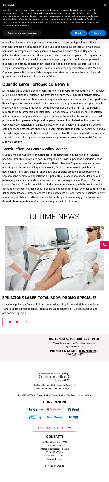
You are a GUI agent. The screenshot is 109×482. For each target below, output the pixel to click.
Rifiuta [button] (78, 33)
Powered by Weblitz (54, 465)
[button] (104, 5)
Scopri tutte (51, 427)
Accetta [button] (97, 33)
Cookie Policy (58, 395)
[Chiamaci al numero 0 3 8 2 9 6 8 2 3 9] (104, 245)
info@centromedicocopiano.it (54, 448)
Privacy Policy (43, 395)
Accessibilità (85, 395)
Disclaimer (72, 395)
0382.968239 (87, 351)
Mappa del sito (54, 459)
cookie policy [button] (91, 13)
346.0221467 (74, 354)
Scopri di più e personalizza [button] (22, 33)
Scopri (13, 322)
